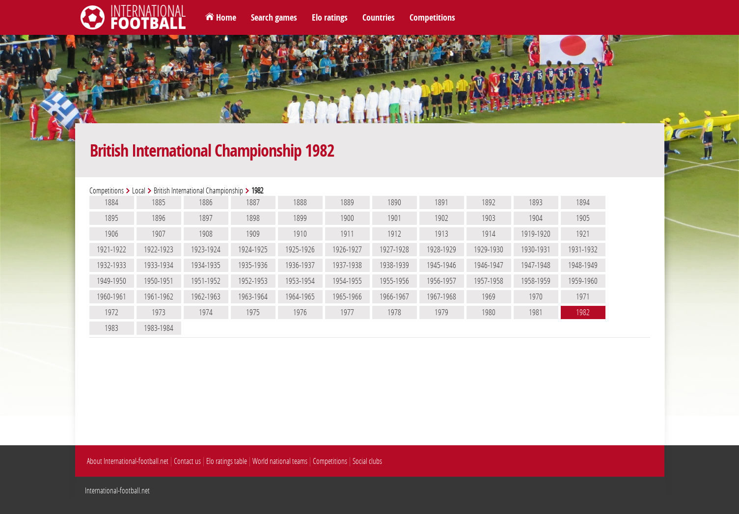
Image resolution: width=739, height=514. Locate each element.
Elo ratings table (226, 461)
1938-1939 (394, 265)
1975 (253, 312)
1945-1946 (441, 265)
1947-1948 (535, 265)
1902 (441, 218)
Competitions (432, 17)
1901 (394, 218)
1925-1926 (300, 249)
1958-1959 (535, 281)
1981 (536, 312)
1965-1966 (347, 296)
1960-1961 (111, 296)
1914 (488, 234)
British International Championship (198, 190)
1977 (347, 312)
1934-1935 (205, 265)
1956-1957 (441, 281)
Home (226, 17)
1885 (158, 202)
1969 (488, 296)
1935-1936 (253, 265)
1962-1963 (205, 296)
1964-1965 (300, 296)
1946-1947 (488, 265)
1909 (253, 234)
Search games (274, 17)
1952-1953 (253, 281)
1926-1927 (347, 249)
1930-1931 (535, 249)
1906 (111, 234)
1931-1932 (583, 249)
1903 (488, 218)
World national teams (279, 461)
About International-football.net (127, 461)
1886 (206, 202)
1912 (394, 234)
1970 (536, 296)
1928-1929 (441, 249)
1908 (206, 234)
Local (138, 190)
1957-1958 (488, 281)
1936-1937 (300, 265)
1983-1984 (158, 328)
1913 (441, 234)
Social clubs (367, 461)
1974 (206, 312)
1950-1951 (158, 281)
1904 (536, 218)
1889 (347, 202)
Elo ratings (330, 17)
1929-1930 (488, 249)
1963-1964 (253, 296)
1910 (300, 234)
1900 (347, 218)
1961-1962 (158, 296)
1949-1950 (111, 281)
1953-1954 (300, 281)
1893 (536, 202)
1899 (300, 218)
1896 (158, 218)
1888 (300, 202)
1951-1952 (205, 281)
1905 (583, 218)
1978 (394, 312)
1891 (441, 202)
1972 (111, 312)
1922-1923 (158, 249)
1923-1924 (205, 249)
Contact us (187, 461)
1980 (488, 312)
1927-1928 (394, 249)
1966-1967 (394, 296)
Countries (378, 17)
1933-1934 (158, 265)
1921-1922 (111, 249)
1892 (488, 202)
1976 (300, 312)
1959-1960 (583, 281)
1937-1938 (347, 265)
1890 (394, 202)
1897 (206, 218)
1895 (111, 218)
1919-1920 (535, 234)
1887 (253, 202)
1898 (253, 218)
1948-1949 (583, 265)
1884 (111, 202)
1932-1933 (111, 265)
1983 (111, 328)
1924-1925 (253, 249)
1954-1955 (347, 281)
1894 (583, 202)
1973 (158, 312)
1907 (158, 234)
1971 (583, 296)
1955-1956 (394, 281)
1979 (441, 312)
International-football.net (117, 490)
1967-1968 (441, 296)
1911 (347, 234)
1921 (583, 234)
